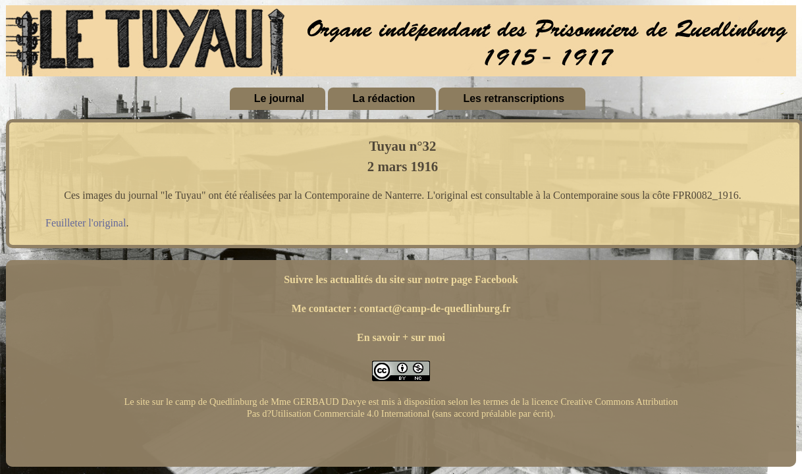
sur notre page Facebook (463, 279)
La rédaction (383, 98)
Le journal (279, 98)
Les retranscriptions (513, 98)
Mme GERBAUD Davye (318, 401)
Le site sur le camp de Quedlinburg (190, 401)
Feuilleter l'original (85, 222)
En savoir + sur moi (401, 337)
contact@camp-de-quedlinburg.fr (435, 308)
